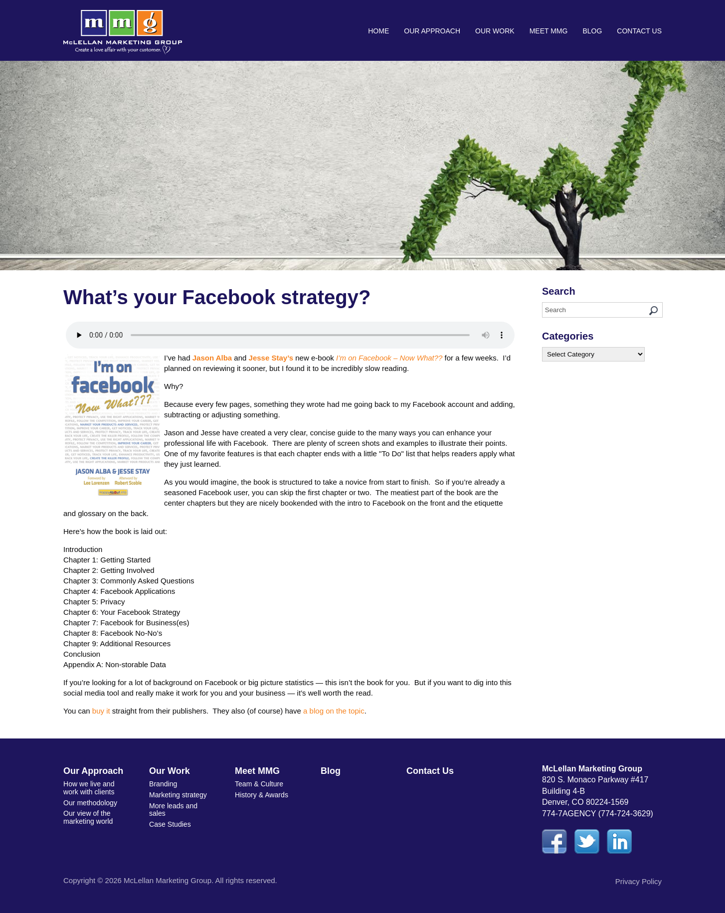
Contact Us (639, 31)
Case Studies (169, 824)
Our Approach (432, 31)
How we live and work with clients (88, 787)
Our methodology (90, 802)
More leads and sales (173, 809)
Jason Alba (212, 358)
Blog (592, 31)
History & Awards (261, 795)
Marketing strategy (177, 795)
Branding (163, 784)
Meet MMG (549, 31)
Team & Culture (259, 784)
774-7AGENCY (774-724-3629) (597, 813)
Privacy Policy (638, 881)
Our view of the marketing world (88, 816)
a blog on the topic (333, 711)
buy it (101, 711)
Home (378, 31)
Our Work (495, 31)
